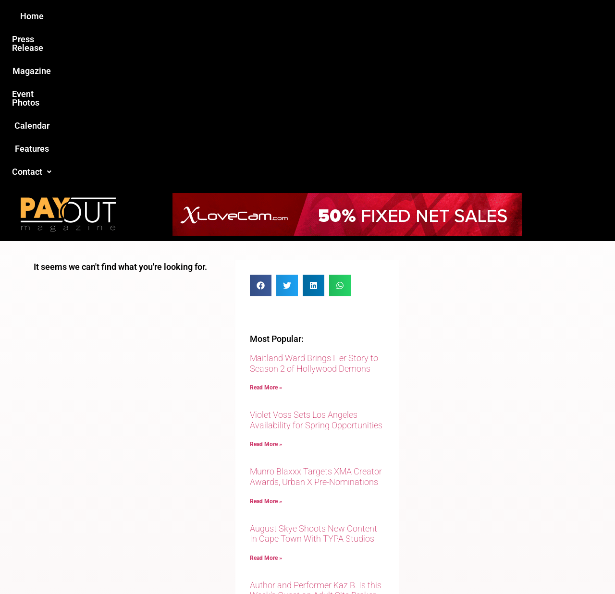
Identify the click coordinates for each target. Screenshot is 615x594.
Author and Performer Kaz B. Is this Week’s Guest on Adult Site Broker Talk (315, 439)
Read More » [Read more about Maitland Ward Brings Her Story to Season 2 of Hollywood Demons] (266, 232)
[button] (469, 16)
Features (418, 16)
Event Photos (311, 16)
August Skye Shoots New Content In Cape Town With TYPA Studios (313, 378)
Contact (469, 16)
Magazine (253, 16)
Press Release (191, 16)
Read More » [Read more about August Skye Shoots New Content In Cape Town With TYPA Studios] (266, 402)
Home (137, 16)
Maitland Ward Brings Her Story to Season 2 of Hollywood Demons (314, 207)
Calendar (369, 16)
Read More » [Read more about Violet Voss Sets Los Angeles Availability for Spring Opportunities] (266, 288)
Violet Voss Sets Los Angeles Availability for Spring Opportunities (316, 264)
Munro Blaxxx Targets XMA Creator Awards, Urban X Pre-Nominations (316, 321)
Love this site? (160, 520)
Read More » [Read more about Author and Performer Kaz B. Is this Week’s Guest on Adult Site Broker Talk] (266, 469)
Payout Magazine (196, 566)
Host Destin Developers (516, 566)
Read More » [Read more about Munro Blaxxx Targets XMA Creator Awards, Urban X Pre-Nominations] (266, 345)
